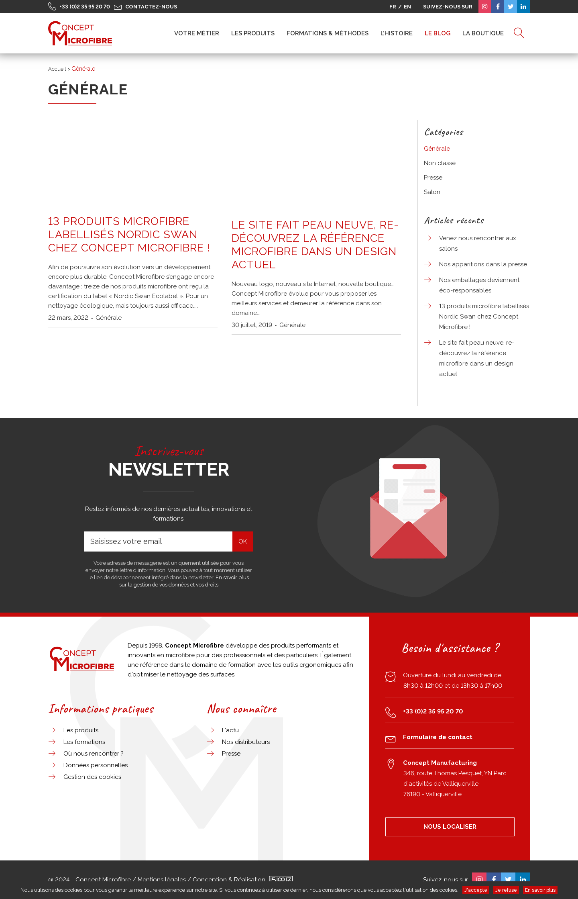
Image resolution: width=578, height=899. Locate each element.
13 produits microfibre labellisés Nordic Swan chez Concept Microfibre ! (129, 234)
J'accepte (475, 890)
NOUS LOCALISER (449, 826)
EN (407, 7)
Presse (433, 177)
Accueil (57, 69)
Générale (109, 317)
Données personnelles (95, 765)
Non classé (440, 163)
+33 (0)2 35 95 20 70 (84, 7)
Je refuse (506, 890)
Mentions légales (162, 879)
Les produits (80, 730)
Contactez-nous (151, 7)
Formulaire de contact (437, 737)
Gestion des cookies (92, 776)
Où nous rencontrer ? (93, 753)
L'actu (230, 730)
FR (392, 7)
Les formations (84, 742)
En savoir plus (540, 890)
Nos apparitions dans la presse (483, 264)
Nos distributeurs (246, 742)
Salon (432, 192)
